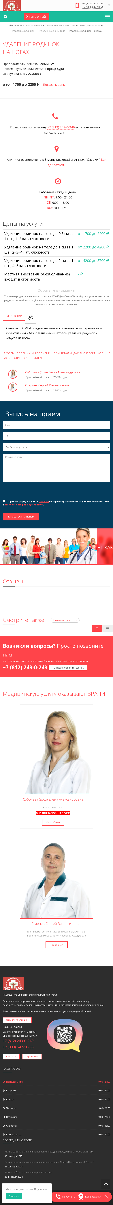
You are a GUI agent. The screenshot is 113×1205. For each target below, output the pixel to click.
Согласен (13, 1196)
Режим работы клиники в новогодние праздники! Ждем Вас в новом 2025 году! (49, 1162)
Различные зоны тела (65, 620)
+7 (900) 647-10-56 (92, 7)
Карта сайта (32, 1056)
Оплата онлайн (37, 17)
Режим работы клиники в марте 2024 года (28, 1172)
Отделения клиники (17, 1019)
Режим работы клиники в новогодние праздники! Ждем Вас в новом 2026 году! (49, 1151)
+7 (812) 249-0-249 (92, 4)
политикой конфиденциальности (23, 504)
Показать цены (54, 85)
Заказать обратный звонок (68, 667)
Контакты (11, 1056)
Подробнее (53, 822)
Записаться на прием (21, 516)
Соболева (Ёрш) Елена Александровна (52, 372)
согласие (44, 501)
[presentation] (30, 492)
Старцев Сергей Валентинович (47, 385)
